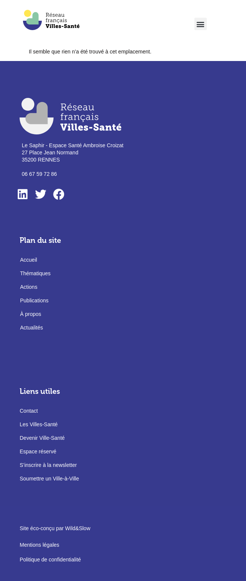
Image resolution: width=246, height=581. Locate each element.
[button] (200, 24)
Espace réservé (38, 451)
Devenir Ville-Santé (42, 438)
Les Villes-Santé (39, 424)
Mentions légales (39, 545)
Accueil (28, 260)
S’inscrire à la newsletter (48, 465)
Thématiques (35, 273)
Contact (29, 411)
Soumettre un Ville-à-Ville (49, 479)
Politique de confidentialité (50, 560)
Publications (34, 300)
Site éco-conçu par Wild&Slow (55, 528)
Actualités (31, 328)
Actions (28, 287)
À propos (30, 314)
